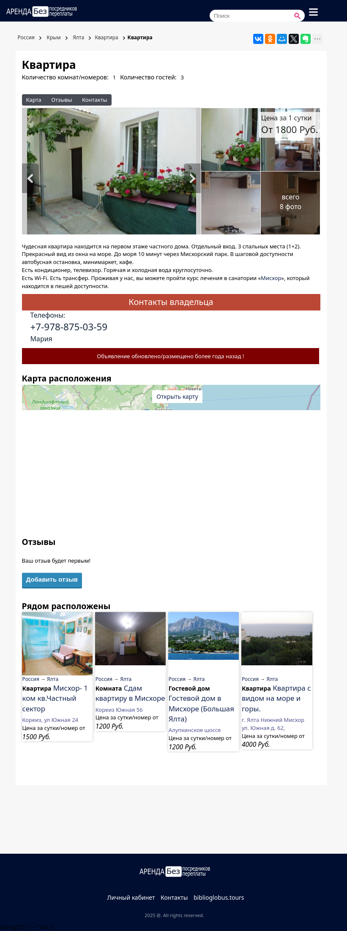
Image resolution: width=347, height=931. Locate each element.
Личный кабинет (131, 897)
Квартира (106, 37)
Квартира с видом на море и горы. (276, 698)
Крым (52, 37)
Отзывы (61, 99)
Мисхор (271, 278)
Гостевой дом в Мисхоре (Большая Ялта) (201, 708)
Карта (33, 99)
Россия (25, 37)
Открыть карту (177, 396)
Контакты (94, 99)
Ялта (77, 37)
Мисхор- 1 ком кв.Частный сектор (55, 698)
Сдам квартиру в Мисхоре (130, 693)
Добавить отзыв (52, 579)
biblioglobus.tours (219, 897)
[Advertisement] (171, 477)
